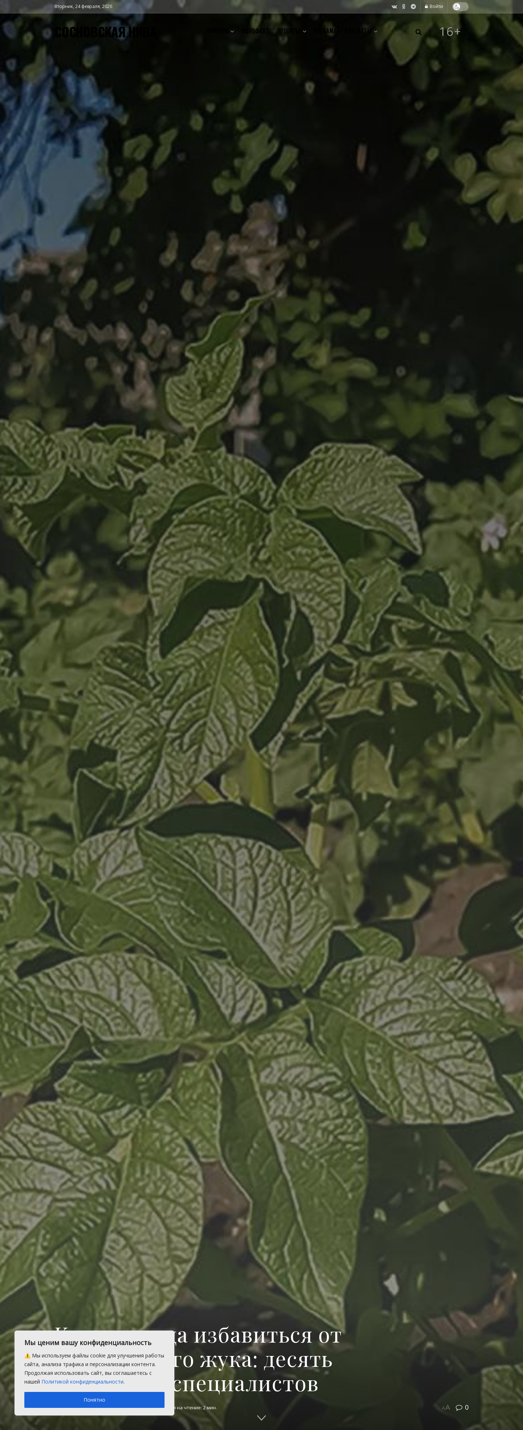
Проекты (289, 30)
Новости (217, 30)
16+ (450, 31)
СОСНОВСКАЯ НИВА (105, 31)
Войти (434, 6)
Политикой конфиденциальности (82, 1381)
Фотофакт (255, 30)
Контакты (358, 30)
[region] (94, 1373)
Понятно (94, 1399)
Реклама (325, 30)
